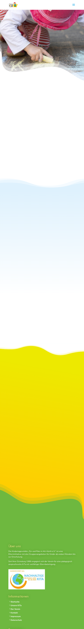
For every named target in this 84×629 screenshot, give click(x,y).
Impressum (16, 616)
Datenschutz (16, 620)
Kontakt (14, 613)
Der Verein (15, 609)
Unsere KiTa (16, 605)
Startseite (15, 602)
